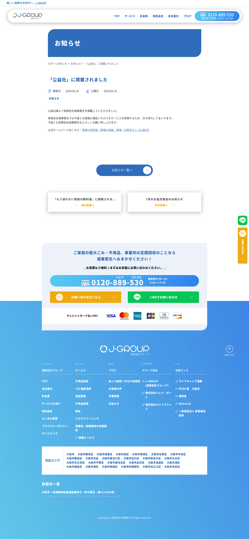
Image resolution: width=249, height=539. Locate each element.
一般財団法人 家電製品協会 (201, 415)
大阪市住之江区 (65, 466)
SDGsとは (191, 407)
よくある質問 (39, 422)
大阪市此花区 (85, 462)
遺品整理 (74, 400)
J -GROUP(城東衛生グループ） (159, 387)
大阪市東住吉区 (65, 462)
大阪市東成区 (129, 454)
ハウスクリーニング (80, 422)
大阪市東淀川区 (81, 458)
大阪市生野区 (148, 454)
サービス (127, 16)
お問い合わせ (242, 247)
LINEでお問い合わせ (169, 301)
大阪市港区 (121, 462)
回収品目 (155, 16)
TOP (114, 16)
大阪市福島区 (139, 462)
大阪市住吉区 (85, 466)
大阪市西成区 (175, 462)
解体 (71, 415)
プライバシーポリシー (44, 430)
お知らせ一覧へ (122, 170)
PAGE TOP (229, 359)
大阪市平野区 (183, 458)
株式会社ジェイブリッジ (161, 404)
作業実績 (111, 400)
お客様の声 (113, 392)
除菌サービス (80, 437)
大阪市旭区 (111, 454)
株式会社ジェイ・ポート (161, 397)
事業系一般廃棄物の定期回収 (86, 430)
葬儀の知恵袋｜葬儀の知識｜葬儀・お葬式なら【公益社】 (116, 130)
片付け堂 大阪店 (195, 392)
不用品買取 (75, 407)
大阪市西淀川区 (122, 458)
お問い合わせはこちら (80, 301)
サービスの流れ (40, 407)
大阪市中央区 (167, 454)
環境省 (189, 400)
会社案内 (171, 16)
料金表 (141, 16)
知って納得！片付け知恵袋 (122, 385)
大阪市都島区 (186, 454)
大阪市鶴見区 (75, 454)
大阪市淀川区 (101, 458)
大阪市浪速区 (104, 462)
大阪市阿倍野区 (195, 462)
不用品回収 (75, 385)
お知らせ (54, 98)
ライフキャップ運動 (197, 385)
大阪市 (59, 454)
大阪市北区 (62, 458)
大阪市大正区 (142, 458)
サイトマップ (39, 437)
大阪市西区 (157, 462)
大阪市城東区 (94, 454)
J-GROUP (41, 3)
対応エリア (41, 460)
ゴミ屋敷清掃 (76, 392)
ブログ (185, 16)
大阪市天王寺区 (162, 458)
